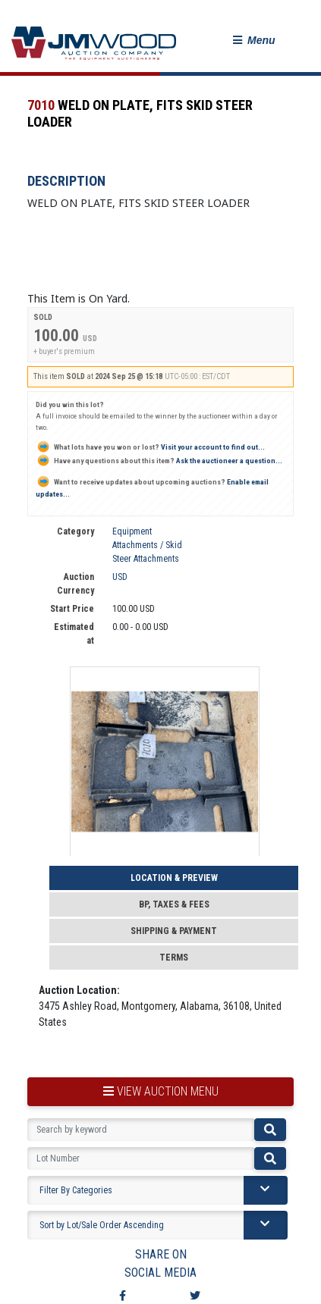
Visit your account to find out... (150, 447)
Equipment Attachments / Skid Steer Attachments (147, 545)
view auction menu (161, 1091)
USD (119, 577)
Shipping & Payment (174, 931)
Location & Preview (174, 878)
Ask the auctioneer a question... (159, 460)
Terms (173, 957)
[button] (254, 41)
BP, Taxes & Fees (174, 904)
